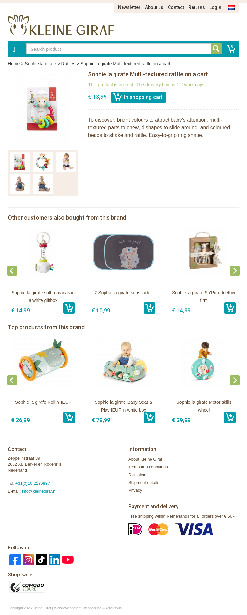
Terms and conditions (148, 467)
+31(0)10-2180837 (32, 483)
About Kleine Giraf (145, 459)
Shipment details (143, 482)
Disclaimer (138, 474)
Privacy (135, 490)
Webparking (92, 608)
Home (14, 63)
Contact (176, 7)
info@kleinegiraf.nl (39, 491)
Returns (196, 7)
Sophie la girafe (40, 63)
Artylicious (113, 608)
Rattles (68, 63)
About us (154, 7)
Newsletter (129, 7)
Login (215, 7)
